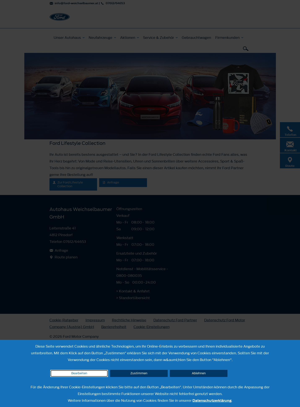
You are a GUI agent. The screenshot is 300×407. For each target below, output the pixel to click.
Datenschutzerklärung (211, 400)
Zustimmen (138, 373)
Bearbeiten (79, 373)
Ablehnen (199, 373)
